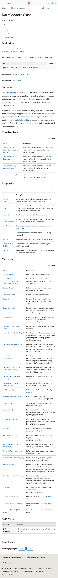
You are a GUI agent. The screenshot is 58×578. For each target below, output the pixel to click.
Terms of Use (28, 571)
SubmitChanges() (32, 201)
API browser (21, 8)
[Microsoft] (29, 3)
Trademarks (39, 571)
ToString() (6, 487)
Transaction (7, 250)
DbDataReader (46, 496)
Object (14, 74)
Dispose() (6, 299)
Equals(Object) (8, 317)
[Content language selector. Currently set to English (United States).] (12, 557)
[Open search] (48, 3)
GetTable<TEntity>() (10, 419)
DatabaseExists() (8, 288)
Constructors (8, 31)
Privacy (48, 568)
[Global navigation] (2, 3)
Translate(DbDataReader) (11, 496)
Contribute (39, 568)
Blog (30, 568)
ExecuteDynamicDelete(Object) (13, 333)
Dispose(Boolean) (9, 308)
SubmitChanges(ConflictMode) (13, 476)
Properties (7, 34)
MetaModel (26, 239)
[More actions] (54, 8)
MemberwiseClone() (10, 435)
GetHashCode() (8, 403)
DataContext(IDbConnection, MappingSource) (10, 149)
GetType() (6, 428)
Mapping (6, 239)
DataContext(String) (10, 175)
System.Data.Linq (17, 49)
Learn (4, 8)
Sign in (53, 3)
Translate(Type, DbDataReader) (13, 503)
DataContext (10, 92)
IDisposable (16, 80)
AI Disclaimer (6, 568)
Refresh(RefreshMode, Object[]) (13, 458)
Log (4, 232)
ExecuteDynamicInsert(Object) (13, 344)
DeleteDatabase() (9, 294)
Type (34, 428)
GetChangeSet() (8, 390)
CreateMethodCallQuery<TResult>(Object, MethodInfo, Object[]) (11, 281)
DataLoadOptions (33, 226)
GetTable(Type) (8, 410)
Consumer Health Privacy (10, 571)
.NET (11, 8)
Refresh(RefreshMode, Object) (13, 451)
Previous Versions (20, 568)
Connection (7, 215)
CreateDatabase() (9, 274)
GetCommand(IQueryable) (12, 396)
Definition (7, 25)
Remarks (7, 28)
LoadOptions (7, 226)
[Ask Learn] (43, 8)
